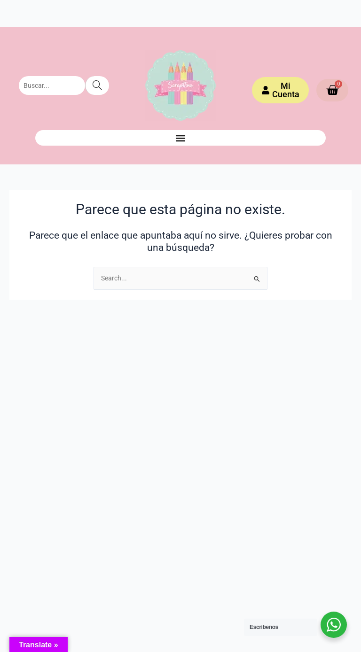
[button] (180, 138)
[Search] (97, 85)
